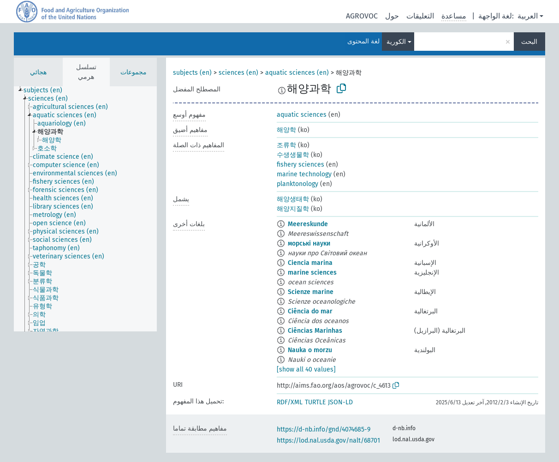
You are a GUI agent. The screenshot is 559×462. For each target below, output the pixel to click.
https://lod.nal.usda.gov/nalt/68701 (328, 440)
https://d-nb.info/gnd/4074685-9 (323, 429)
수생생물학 (293, 155)
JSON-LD (340, 402)
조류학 (286, 145)
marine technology (304, 174)
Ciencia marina (310, 263)
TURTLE (315, 402)
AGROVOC (362, 16)
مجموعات (133, 72)
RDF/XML (290, 402)
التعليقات (420, 16)
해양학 (286, 130)
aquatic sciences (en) (297, 73)
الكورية (396, 42)
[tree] (85, 208)
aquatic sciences (302, 115)
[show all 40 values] (306, 369)
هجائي (38, 72)
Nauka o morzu (310, 350)
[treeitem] (47, 90)
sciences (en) (238, 73)
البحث (529, 42)
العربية (527, 16)
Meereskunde (308, 224)
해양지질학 (293, 209)
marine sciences (312, 272)
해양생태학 (293, 199)
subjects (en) (192, 73)
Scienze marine (310, 292)
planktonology (297, 184)
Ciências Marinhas (315, 331)
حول (392, 16)
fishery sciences (300, 164)
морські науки (309, 243)
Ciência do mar (310, 311)
